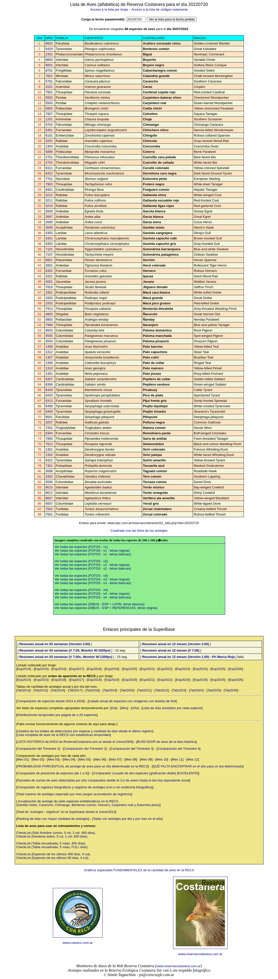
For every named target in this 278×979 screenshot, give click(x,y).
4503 (49, 330)
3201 (49, 276)
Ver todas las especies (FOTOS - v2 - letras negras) (92, 565)
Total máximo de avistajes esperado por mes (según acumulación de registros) (74, 794)
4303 (49, 233)
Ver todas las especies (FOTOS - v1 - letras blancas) (93, 554)
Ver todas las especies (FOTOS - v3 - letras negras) (92, 579)
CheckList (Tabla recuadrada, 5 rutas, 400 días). (51, 843)
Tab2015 (40, 690)
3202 (49, 141)
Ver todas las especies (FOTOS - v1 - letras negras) (92, 550)
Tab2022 (161, 690)
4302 (49, 244)
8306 (49, 384)
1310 (49, 368)
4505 (49, 336)
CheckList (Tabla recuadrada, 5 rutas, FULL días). (52, 847)
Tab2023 (179, 690)
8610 (49, 487)
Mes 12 (192, 759)
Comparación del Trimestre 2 (85, 748)
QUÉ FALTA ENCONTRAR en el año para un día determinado (198, 766)
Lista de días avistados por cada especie (172, 708)
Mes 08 (130, 759)
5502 (49, 97)
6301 (49, 130)
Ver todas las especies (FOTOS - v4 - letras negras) (92, 593)
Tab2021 (144, 690)
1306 (49, 363)
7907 (49, 114)
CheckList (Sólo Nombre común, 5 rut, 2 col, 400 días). (56, 833)
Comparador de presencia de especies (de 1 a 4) (52, 773)
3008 (49, 471)
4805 (49, 314)
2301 (49, 54)
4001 (49, 281)
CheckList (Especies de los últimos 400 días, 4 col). (53, 854)
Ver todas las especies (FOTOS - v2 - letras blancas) (93, 568)
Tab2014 (23, 690)
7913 (49, 309)
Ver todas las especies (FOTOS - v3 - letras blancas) (93, 583)
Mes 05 (84, 759)
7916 (49, 287)
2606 (49, 222)
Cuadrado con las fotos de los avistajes (139, 530)
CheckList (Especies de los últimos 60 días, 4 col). (52, 858)
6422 (49, 173)
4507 (49, 503)
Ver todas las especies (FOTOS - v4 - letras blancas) (93, 597)
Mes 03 (53, 759)
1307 (49, 357)
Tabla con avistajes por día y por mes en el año (127, 819)
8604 (49, 60)
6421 (49, 460)
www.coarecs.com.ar (77, 943)
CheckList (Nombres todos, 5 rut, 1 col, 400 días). (52, 836)
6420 (49, 395)
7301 (49, 465)
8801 (49, 260)
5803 (49, 319)
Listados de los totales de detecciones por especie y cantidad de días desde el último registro (84, 731)
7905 (49, 438)
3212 (49, 195)
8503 (49, 43)
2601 (49, 265)
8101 (49, 135)
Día (113, 708)
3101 (49, 87)
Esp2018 (94, 669)
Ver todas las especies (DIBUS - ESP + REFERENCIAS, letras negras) (106, 608)
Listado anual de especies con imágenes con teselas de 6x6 (132, 701)
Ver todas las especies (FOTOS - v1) (81, 547)
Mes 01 (22, 759)
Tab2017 (75, 690)
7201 (49, 428)
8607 (49, 498)
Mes (124, 708)
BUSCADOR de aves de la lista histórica (166, 742)
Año (135, 708)
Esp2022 (164, 669)
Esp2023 (182, 669)
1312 (49, 352)
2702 (49, 162)
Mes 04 (68, 759)
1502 (49, 303)
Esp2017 (76, 669)
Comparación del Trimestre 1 (38, 748)
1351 (49, 373)
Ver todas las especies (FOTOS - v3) (81, 575)
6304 (49, 433)
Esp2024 (200, 669)
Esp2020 (129, 669)
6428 (49, 390)
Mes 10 (161, 759)
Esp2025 (217, 669)
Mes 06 (99, 759)
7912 (49, 444)
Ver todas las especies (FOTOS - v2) (81, 561)
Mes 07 (115, 759)
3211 (49, 200)
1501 (49, 292)
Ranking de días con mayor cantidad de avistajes (52, 819)
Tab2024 (196, 690)
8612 (49, 493)
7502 (49, 509)
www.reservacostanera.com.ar (200, 954)
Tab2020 (127, 690)
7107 (49, 254)
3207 (49, 422)
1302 (49, 455)
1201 (49, 119)
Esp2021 (147, 669)
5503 (49, 103)
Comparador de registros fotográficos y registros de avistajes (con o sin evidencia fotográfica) (84, 787)
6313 (49, 401)
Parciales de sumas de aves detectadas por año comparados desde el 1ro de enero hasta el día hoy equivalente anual (103, 780)
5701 (49, 81)
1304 (49, 146)
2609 (49, 211)
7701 (49, 179)
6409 (49, 411)
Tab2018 (92, 690)
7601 (49, 76)
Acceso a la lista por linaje (109, 9)
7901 (49, 92)
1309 (49, 346)
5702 (49, 124)
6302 (49, 271)
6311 (49, 168)
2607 (49, 216)
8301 (49, 189)
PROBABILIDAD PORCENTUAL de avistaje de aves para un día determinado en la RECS (82, 766)
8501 (49, 417)
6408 (49, 406)
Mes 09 (146, 759)
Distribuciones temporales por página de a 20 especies (57, 715)
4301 (49, 238)
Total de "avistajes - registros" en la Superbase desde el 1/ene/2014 (66, 812)
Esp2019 (111, 669)
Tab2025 (213, 690)
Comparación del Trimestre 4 (178, 748)
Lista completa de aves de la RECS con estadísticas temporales (63, 735)
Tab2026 (231, 690)
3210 (49, 206)
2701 (49, 157)
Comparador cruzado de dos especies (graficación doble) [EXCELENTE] (145, 773)
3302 (49, 476)
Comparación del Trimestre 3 (132, 748)
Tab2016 (58, 690)
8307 (49, 379)
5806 (49, 152)
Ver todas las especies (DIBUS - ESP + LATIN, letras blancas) (100, 604)
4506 (49, 482)
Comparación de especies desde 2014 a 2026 (50, 701)
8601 (49, 65)
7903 (49, 184)
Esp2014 (23, 669)
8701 (49, 70)
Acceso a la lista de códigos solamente (159, 9)
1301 (49, 449)
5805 (49, 108)
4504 (49, 341)
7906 (49, 325)
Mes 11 (177, 759)
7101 (49, 249)
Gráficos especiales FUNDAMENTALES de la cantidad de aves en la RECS (139, 870)
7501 (49, 514)
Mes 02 (37, 759)
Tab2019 (109, 690)
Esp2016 (58, 669)
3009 (49, 227)
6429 (49, 49)
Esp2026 (235, 669)
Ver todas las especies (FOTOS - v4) (81, 590)
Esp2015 (41, 669)
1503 (49, 298)
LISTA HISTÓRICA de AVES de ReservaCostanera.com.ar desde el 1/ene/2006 (74, 742)
